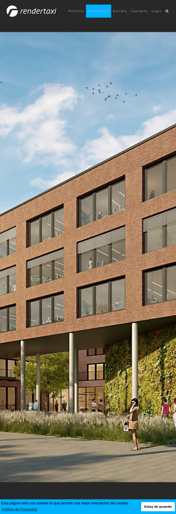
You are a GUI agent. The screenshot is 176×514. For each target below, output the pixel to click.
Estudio (120, 11)
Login (156, 11)
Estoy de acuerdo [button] (158, 507)
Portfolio (76, 11)
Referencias (98, 11)
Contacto (139, 11)
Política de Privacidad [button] (19, 509)
